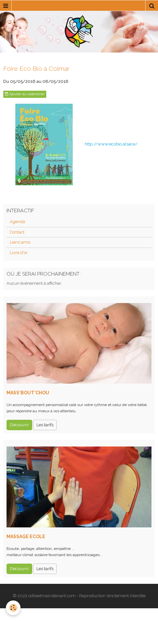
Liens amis (20, 242)
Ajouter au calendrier (25, 94)
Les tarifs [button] (44, 424)
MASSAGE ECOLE (26, 536)
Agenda (17, 221)
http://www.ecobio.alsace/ (111, 144)
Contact (17, 232)
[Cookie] (13, 607)
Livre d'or (19, 252)
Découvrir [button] (19, 424)
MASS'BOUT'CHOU (28, 392)
